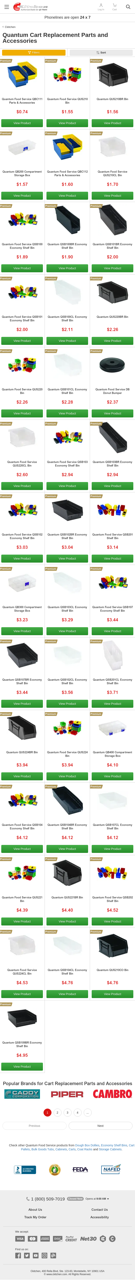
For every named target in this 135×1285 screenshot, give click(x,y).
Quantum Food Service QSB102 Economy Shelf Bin (22, 537)
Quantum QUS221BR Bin (67, 898)
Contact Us (99, 1210)
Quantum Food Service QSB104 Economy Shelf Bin (22, 827)
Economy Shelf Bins (114, 1145)
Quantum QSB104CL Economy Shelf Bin (67, 972)
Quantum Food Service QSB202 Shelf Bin (112, 900)
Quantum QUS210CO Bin (113, 970)
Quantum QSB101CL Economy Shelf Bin (67, 391)
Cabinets (61, 1149)
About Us (35, 1210)
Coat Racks (84, 1149)
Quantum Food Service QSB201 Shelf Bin (112, 537)
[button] (88, 1199)
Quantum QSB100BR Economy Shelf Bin (67, 246)
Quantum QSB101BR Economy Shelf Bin (112, 246)
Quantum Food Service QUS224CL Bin (22, 972)
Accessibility (99, 1217)
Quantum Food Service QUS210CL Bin (112, 174)
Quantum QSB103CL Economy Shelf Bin (67, 609)
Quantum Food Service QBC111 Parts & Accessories (22, 101)
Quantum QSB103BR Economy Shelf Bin (112, 464)
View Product (22, 123)
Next (101, 1125)
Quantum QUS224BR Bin (22, 752)
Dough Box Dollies (87, 1145)
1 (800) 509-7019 (45, 1199)
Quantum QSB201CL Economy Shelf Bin (112, 682)
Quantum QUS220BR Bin (112, 317)
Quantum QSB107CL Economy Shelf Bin (112, 827)
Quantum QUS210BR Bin (112, 99)
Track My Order (35, 1217)
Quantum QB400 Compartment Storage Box (112, 754)
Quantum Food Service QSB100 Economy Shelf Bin (22, 246)
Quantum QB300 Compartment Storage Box (22, 609)
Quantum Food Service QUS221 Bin (22, 900)
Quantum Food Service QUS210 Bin (67, 101)
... (87, 1112)
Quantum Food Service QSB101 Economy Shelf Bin (22, 319)
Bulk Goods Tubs (42, 1149)
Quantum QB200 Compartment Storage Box (22, 174)
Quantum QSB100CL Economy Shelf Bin (67, 319)
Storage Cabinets (110, 1149)
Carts (72, 1149)
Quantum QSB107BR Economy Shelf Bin (22, 682)
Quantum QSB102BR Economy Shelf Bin (67, 537)
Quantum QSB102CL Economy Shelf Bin (67, 682)
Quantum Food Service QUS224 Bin (67, 754)
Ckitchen (10, 27)
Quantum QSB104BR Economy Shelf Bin (67, 827)
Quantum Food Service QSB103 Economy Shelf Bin (67, 464)
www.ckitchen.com (56, 1274)
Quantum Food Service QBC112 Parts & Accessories (67, 174)
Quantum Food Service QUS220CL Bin (22, 464)
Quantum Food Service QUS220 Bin (22, 391)
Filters (35, 52)
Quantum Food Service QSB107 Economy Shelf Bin (112, 609)
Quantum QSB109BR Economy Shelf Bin (22, 1045)
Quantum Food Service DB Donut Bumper (112, 391)
